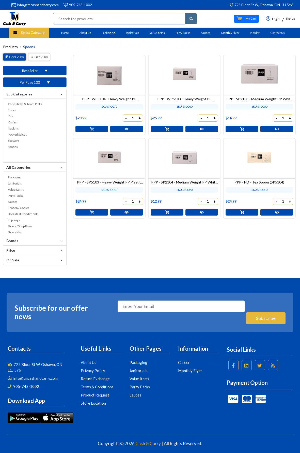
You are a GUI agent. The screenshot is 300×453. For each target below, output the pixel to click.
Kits (10, 116)
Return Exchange (95, 378)
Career (184, 362)
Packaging (108, 32)
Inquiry (255, 32)
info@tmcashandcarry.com (38, 5)
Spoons (13, 147)
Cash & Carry (148, 443)
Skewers (14, 141)
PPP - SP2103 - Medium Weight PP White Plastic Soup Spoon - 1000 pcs (259, 97)
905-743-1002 (80, 5)
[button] (246, 19)
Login (272, 18)
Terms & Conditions (97, 387)
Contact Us (277, 32)
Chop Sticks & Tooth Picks (25, 104)
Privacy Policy (93, 370)
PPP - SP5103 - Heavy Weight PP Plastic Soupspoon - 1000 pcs (109, 179)
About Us (85, 32)
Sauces (206, 32)
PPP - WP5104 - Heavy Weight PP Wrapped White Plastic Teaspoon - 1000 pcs (109, 97)
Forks (12, 110)
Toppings (14, 220)
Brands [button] (34, 240)
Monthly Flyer (230, 32)
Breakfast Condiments (23, 214)
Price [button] (34, 250)
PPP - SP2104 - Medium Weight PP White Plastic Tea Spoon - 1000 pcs (184, 179)
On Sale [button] (34, 259)
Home (65, 32)
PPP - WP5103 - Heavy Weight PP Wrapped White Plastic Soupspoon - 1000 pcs (184, 97)
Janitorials (132, 32)
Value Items (157, 32)
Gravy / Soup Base (20, 226)
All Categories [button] (34, 167)
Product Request (95, 395)
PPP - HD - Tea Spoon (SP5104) (259, 179)
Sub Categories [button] (34, 93)
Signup (290, 18)
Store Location (93, 403)
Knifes (12, 122)
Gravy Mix (15, 232)
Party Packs (183, 32)
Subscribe (265, 318)
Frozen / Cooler (18, 208)
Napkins (13, 128)
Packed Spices (17, 134)
